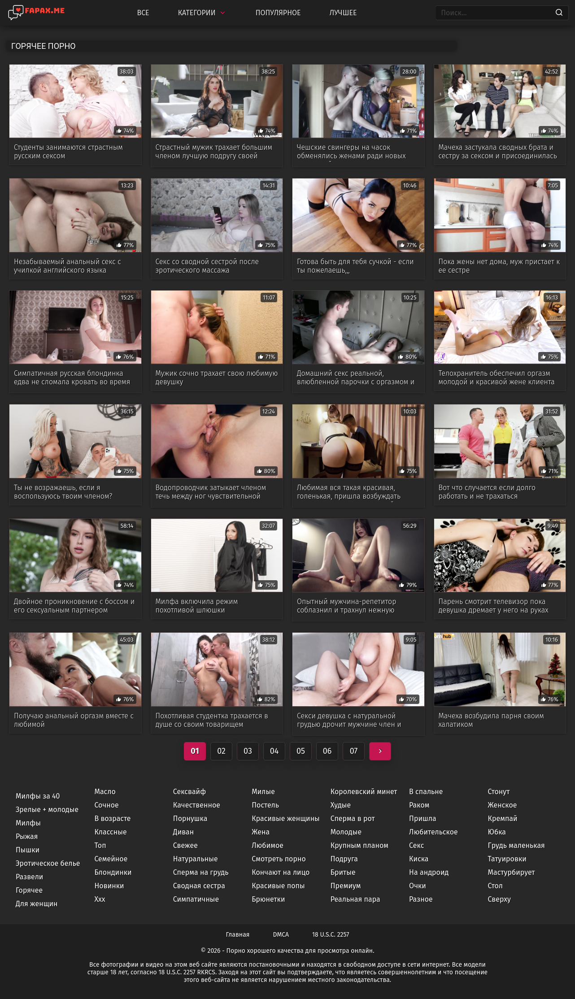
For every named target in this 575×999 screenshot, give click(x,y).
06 (327, 751)
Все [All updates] (143, 13)
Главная (238, 934)
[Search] (559, 13)
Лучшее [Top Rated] (343, 13)
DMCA (281, 934)
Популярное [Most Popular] (278, 13)
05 (300, 751)
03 (248, 751)
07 (354, 751)
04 (274, 751)
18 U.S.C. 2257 (330, 934)
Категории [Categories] (202, 13)
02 (221, 751)
